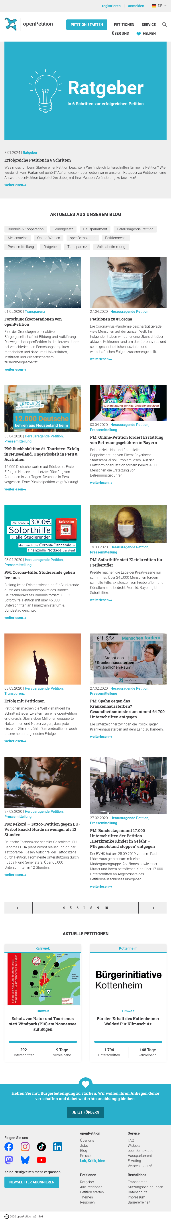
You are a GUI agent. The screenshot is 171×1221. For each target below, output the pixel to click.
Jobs (84, 1145)
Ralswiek (42, 948)
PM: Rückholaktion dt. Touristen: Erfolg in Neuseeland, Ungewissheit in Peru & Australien (41, 454)
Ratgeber (30, 153)
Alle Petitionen (91, 1187)
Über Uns (120, 33)
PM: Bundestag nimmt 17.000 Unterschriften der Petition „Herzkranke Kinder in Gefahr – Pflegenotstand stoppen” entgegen (122, 838)
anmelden (136, 6)
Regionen (87, 1202)
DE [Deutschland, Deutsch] (157, 6)
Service (149, 25)
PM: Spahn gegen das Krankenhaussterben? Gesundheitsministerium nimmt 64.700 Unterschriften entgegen (127, 708)
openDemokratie (82, 238)
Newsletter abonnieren (31, 1182)
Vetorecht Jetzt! (140, 1166)
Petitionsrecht (116, 238)
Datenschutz (137, 1192)
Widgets (134, 1145)
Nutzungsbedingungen (145, 1187)
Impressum (136, 1197)
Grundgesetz (63, 229)
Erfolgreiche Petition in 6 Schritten (37, 160)
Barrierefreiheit (139, 1202)
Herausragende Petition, (44, 436)
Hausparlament (95, 229)
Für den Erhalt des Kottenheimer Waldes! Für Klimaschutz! (128, 1021)
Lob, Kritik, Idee (92, 1161)
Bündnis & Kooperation (26, 229)
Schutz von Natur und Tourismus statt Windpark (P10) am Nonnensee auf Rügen (43, 1024)
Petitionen (124, 25)
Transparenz (77, 247)
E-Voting (134, 1161)
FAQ (131, 1140)
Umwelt (43, 1011)
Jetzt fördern (85, 1112)
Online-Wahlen (48, 238)
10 (106, 908)
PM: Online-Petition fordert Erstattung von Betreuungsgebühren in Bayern (126, 440)
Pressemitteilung (21, 247)
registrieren (111, 6)
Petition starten (87, 25)
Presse (85, 1156)
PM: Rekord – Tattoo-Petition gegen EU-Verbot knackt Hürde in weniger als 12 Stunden (42, 829)
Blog (83, 1151)
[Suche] (164, 24)
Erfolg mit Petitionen (24, 701)
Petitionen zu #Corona (111, 319)
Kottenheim (128, 948)
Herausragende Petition (135, 229)
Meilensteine (18, 238)
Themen (86, 1197)
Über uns (87, 1140)
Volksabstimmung (111, 247)
